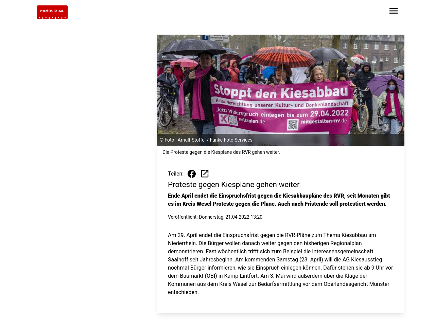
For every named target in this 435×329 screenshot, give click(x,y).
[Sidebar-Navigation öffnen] (393, 12)
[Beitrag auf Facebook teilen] (192, 174)
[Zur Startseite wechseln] (52, 12)
